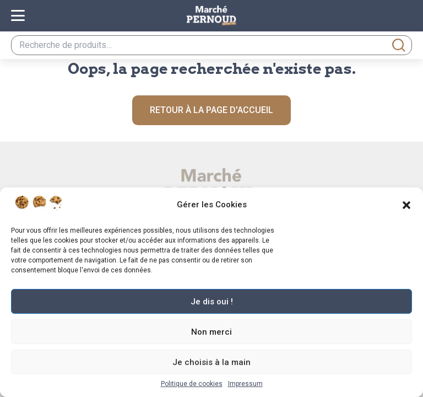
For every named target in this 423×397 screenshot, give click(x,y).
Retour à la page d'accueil (211, 110)
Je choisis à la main (211, 362)
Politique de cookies (192, 384)
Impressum (245, 384)
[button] (406, 205)
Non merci (211, 332)
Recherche (398, 45)
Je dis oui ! (212, 302)
